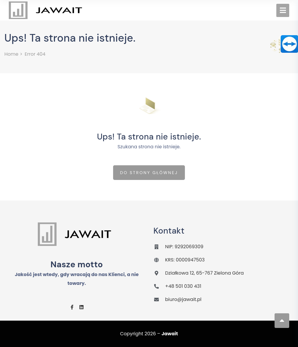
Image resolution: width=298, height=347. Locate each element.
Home (11, 54)
